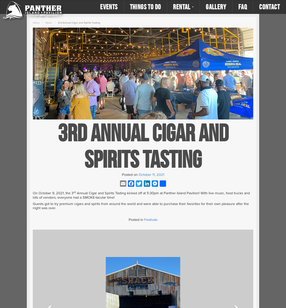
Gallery (216, 7)
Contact (269, 7)
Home (36, 22)
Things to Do (145, 7)
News (48, 22)
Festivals (150, 220)
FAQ (242, 7)
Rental (183, 7)
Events (109, 7)
